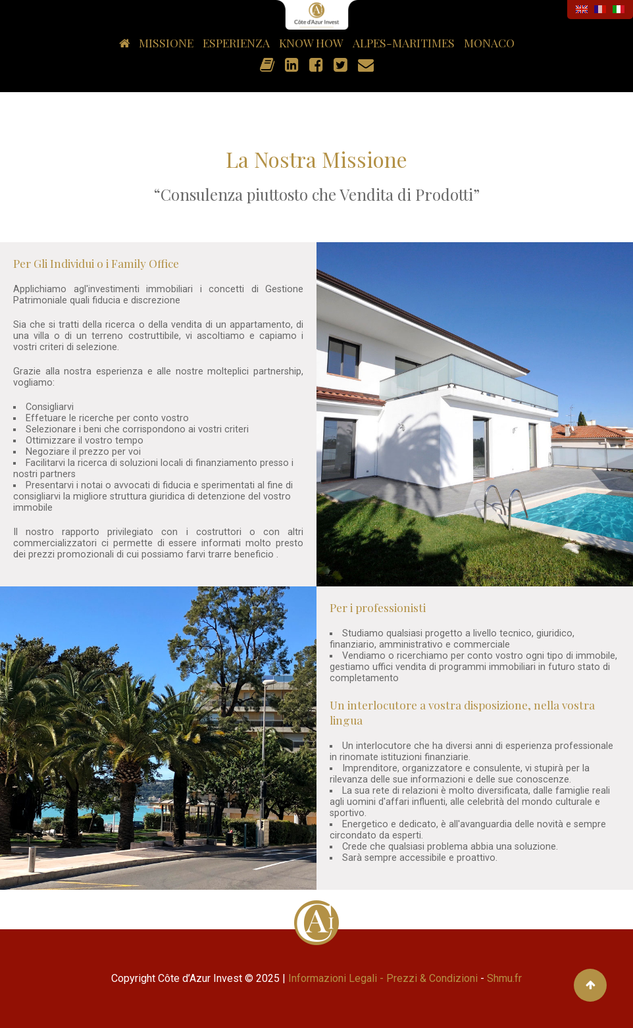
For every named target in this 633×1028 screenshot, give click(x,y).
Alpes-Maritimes (404, 42)
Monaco (489, 42)
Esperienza (236, 42)
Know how (311, 42)
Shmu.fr (504, 978)
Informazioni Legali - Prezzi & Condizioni (383, 978)
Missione (166, 42)
